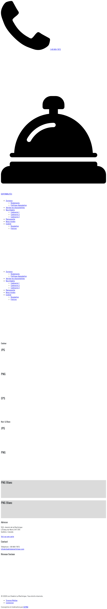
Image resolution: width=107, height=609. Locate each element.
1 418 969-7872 (31, 49)
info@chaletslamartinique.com (12, 549)
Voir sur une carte (7, 536)
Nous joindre (10, 221)
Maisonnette (10, 219)
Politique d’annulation (19, 205)
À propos (9, 200)
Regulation (15, 226)
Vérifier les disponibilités (15, 207)
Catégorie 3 (15, 217)
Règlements (15, 203)
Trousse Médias (11, 600)
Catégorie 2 (15, 214)
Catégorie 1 (15, 212)
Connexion (10, 602)
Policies (14, 228)
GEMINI (25, 607)
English (8, 224)
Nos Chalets (10, 210)
